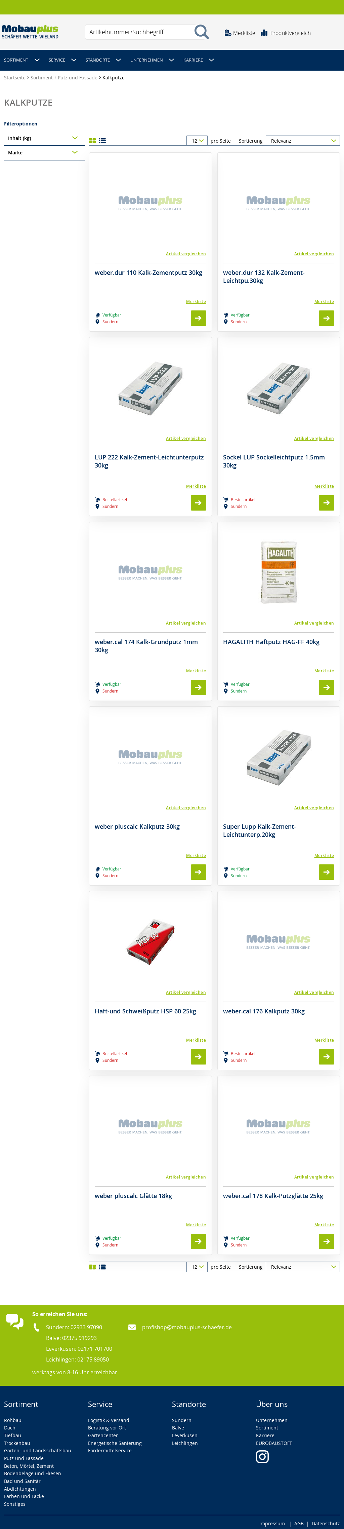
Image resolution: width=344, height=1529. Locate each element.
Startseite (15, 74)
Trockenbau (17, 1440)
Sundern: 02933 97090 (74, 1324)
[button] (150, 251)
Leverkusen (185, 1432)
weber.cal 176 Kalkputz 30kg (264, 1008)
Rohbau (13, 1417)
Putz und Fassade (78, 74)
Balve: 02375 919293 (71, 1335)
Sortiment (42, 74)
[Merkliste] (150, 298)
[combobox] (145, 32)
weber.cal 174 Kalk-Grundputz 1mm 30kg (146, 643)
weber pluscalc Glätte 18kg (133, 1193)
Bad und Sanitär (22, 1478)
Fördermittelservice (110, 1447)
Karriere (265, 1432)
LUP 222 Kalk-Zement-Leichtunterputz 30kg (149, 458)
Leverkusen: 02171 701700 (79, 1345)
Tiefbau (12, 1432)
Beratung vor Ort (107, 1424)
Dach (9, 1424)
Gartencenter (103, 1432)
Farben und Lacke (24, 1493)
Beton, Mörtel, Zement (29, 1463)
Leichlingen (185, 1440)
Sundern (181, 1417)
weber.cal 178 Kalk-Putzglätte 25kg (273, 1193)
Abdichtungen (20, 1486)
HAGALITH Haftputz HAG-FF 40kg (271, 639)
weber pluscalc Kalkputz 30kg (137, 823)
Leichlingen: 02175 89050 (77, 1356)
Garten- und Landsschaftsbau (37, 1447)
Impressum (272, 1520)
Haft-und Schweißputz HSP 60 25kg (145, 1008)
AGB (299, 1520)
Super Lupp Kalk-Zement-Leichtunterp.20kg (259, 827)
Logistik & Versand (108, 1417)
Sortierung (251, 138)
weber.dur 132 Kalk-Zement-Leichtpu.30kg (264, 274)
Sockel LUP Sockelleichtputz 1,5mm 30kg (274, 458)
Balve (178, 1424)
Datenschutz (326, 1520)
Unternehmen (272, 1417)
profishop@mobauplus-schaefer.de (187, 1324)
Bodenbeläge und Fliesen (32, 1470)
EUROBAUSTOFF (274, 1440)
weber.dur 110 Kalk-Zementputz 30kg (148, 269)
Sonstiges (15, 1501)
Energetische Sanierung (115, 1440)
